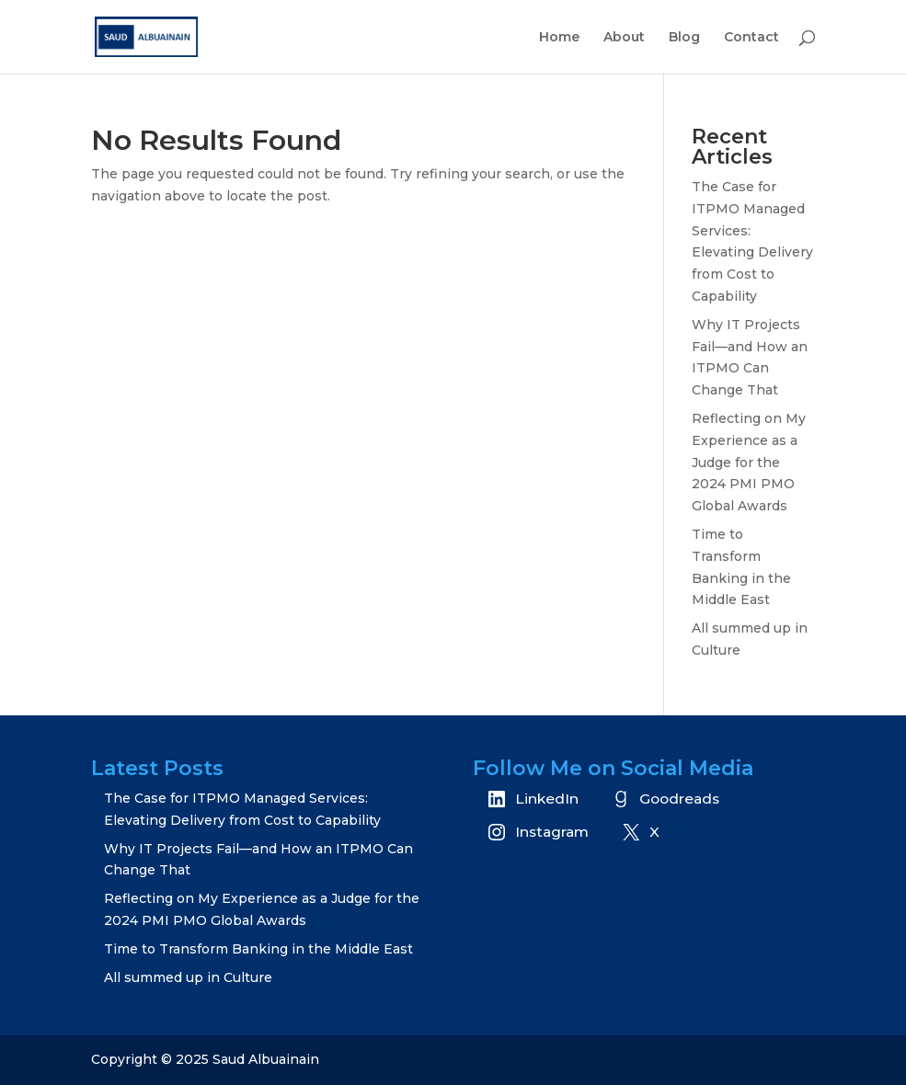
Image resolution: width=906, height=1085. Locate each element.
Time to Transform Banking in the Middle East (258, 949)
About (624, 37)
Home (559, 37)
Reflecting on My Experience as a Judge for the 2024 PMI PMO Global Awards (749, 462)
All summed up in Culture (188, 977)
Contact (751, 37)
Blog (684, 37)
